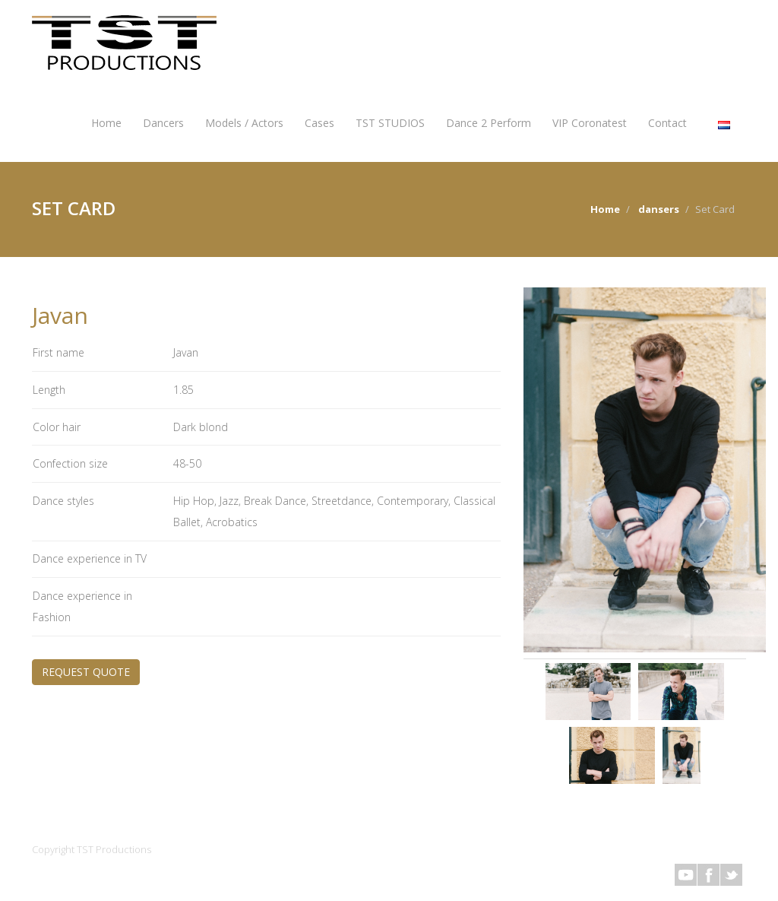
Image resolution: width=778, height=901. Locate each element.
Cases (319, 123)
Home (106, 123)
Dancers (163, 123)
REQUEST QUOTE (86, 672)
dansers (658, 209)
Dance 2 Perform (488, 123)
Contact (667, 123)
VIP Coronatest (589, 123)
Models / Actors (244, 123)
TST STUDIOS (390, 123)
